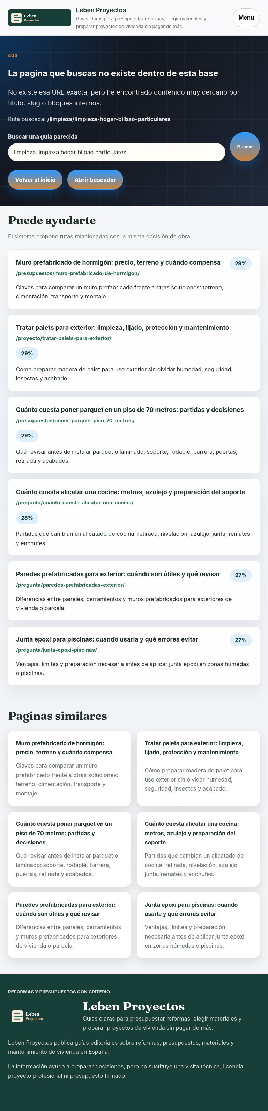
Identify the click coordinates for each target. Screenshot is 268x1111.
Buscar (245, 146)
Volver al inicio (35, 179)
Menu (246, 17)
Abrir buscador (95, 179)
